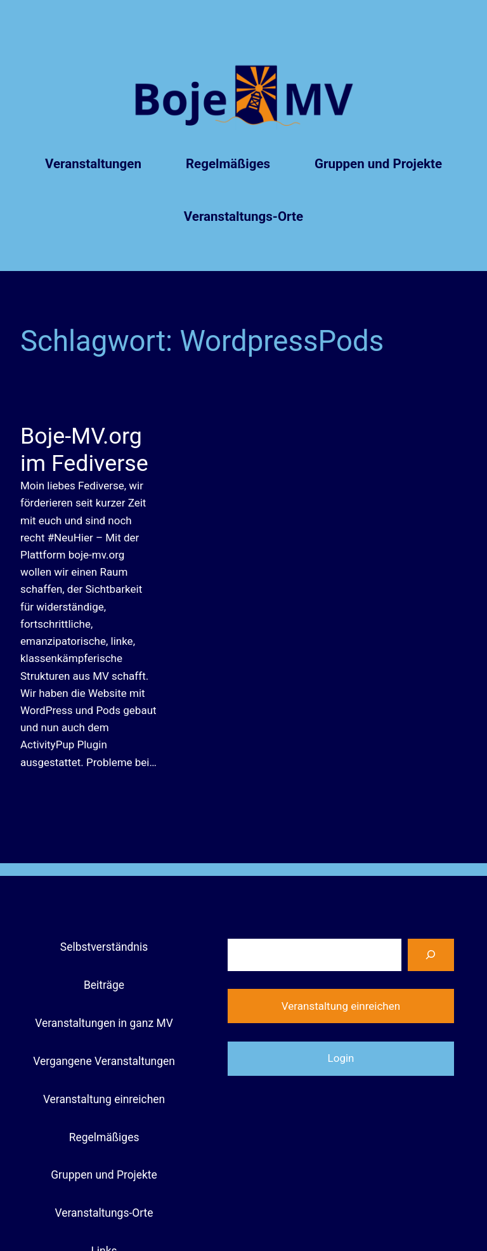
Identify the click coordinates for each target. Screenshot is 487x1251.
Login (341, 1058)
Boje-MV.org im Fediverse (84, 450)
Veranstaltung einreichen (341, 1006)
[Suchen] (431, 955)
